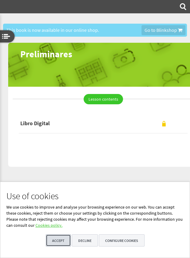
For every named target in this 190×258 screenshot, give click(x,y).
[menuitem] (182, 6)
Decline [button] (85, 240)
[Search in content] (182, 6)
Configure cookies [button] (121, 240)
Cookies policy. (48, 225)
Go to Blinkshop (163, 30)
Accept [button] (58, 240)
